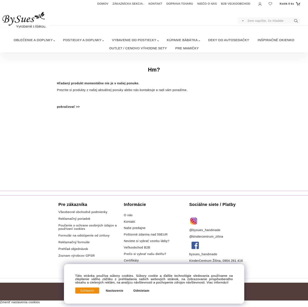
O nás (128, 215)
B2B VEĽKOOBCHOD (235, 3)
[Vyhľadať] (242, 20)
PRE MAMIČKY (187, 48)
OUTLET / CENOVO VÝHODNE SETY (138, 48)
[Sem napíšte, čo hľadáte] (273, 20)
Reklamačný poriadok (74, 218)
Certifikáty (131, 260)
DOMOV (102, 3)
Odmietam (141, 290)
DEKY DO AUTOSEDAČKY (228, 40)
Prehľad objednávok (73, 249)
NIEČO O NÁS (207, 3)
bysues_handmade (203, 254)
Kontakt (130, 221)
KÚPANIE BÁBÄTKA (182, 40)
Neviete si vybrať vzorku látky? (147, 241)
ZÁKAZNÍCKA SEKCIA (128, 3)
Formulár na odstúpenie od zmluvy (84, 235)
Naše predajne (135, 228)
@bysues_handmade (205, 230)
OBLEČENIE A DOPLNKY (33, 40)
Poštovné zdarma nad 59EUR (146, 234)
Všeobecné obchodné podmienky (83, 212)
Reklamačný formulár (74, 242)
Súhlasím (87, 290)
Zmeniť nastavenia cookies (20, 302)
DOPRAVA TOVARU (179, 3)
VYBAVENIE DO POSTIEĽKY (134, 40)
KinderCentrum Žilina (205, 260)
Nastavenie (114, 290)
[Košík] (289, 4)
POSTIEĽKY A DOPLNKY (82, 40)
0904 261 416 (232, 260)
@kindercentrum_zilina (206, 236)
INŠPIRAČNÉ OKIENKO (276, 40)
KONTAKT (155, 3)
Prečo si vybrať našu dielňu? (145, 254)
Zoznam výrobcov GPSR (76, 255)
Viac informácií (218, 282)
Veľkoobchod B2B (137, 247)
